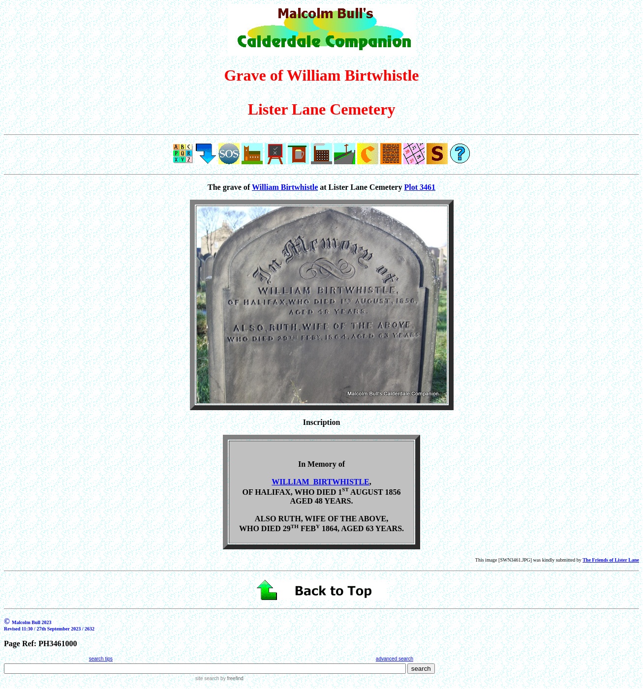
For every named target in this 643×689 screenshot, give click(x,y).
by (231, 678)
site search (207, 678)
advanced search (394, 658)
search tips (101, 658)
